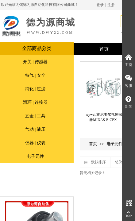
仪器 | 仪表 (35, 143)
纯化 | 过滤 (35, 89)
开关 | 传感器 (35, 62)
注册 (111, 5)
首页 (93, 144)
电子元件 (35, 156)
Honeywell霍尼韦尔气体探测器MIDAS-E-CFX (104, 117)
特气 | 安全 (35, 75)
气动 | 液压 (35, 129)
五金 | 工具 (35, 116)
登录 (100, 5)
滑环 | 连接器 (35, 102)
